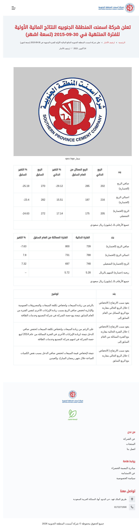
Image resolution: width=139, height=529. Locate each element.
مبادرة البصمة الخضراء (120, 468)
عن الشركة (126, 439)
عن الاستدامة (125, 473)
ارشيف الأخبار (61, 48)
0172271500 (117, 507)
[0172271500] (129, 507)
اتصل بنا (128, 449)
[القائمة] (10, 8)
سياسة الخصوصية (122, 478)
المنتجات (127, 444)
